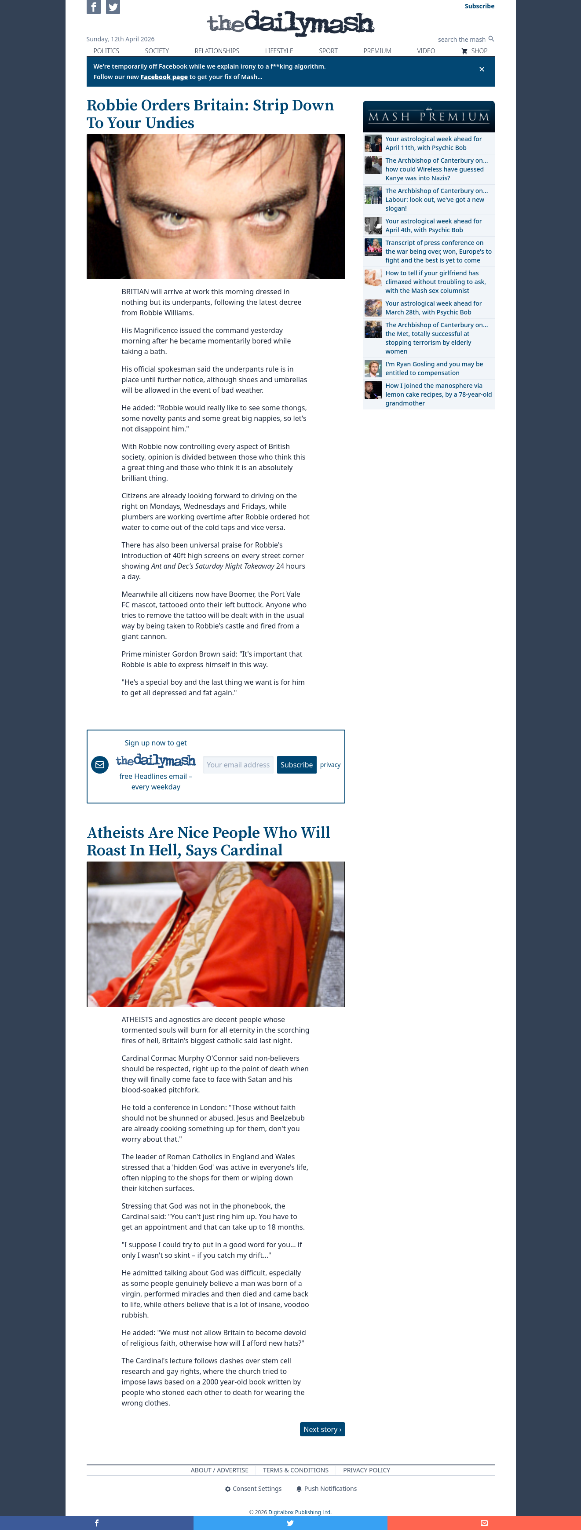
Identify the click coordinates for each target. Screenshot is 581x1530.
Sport (328, 51)
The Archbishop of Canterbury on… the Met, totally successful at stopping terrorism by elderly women (437, 338)
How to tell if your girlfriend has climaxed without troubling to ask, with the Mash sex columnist (436, 282)
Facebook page (164, 77)
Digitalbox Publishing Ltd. (300, 1512)
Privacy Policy (366, 1470)
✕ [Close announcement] (482, 69)
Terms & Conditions (296, 1470)
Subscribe (297, 765)
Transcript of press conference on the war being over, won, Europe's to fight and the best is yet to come (439, 251)
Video (426, 51)
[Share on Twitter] (290, 1523)
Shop (474, 51)
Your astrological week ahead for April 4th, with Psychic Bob (434, 225)
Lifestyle (279, 51)
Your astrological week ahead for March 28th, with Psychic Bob (434, 307)
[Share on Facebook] (97, 1523)
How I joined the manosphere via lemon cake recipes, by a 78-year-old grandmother (439, 394)
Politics (107, 51)
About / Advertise (219, 1470)
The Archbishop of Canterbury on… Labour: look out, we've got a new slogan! (437, 199)
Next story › (322, 1429)
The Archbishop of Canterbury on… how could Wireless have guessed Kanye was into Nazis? (437, 169)
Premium (377, 51)
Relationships (217, 51)
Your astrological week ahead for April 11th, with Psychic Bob (434, 143)
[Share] (484, 1523)
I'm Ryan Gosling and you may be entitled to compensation (434, 368)
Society (157, 51)
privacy (330, 764)
